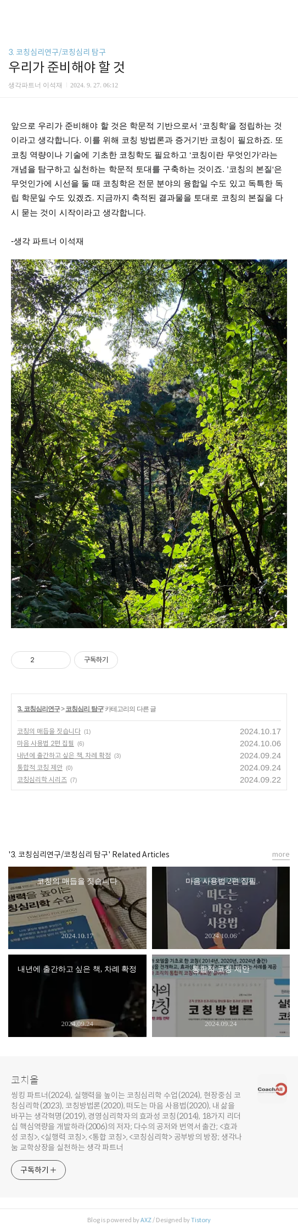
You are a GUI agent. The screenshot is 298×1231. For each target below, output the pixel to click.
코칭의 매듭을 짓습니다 (49, 731)
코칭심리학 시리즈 (42, 779)
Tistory (201, 1220)
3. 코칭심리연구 (38, 709)
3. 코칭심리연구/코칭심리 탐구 (57, 52)
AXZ (145, 1220)
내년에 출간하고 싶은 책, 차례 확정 (64, 755)
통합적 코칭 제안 (40, 767)
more (281, 854)
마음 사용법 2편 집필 (45, 743)
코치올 (25, 1080)
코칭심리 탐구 (84, 709)
